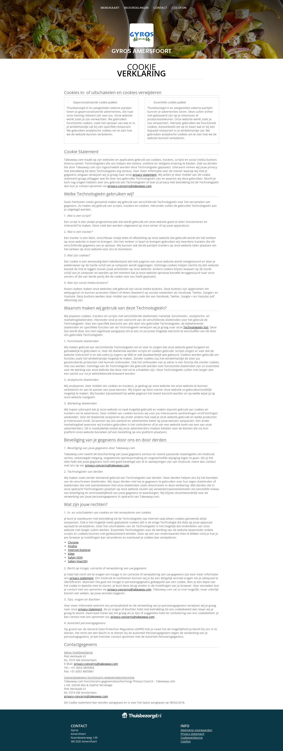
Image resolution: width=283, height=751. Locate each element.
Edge (71, 554)
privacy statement (145, 175)
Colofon (186, 741)
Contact (160, 8)
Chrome (73, 542)
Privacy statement (192, 734)
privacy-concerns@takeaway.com (130, 186)
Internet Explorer (79, 550)
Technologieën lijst (195, 327)
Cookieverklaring (192, 737)
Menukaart (110, 8)
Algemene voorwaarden (196, 730)
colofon (179, 8)
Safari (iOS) (75, 557)
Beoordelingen (136, 8)
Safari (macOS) (78, 561)
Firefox (72, 546)
